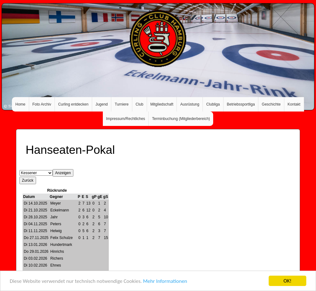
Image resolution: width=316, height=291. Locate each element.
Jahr (54, 217)
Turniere (122, 104)
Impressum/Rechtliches (125, 119)
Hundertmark (61, 244)
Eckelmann (59, 210)
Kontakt (293, 104)
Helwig (56, 231)
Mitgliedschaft (161, 104)
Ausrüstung (189, 104)
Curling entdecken (73, 104)
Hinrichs (57, 251)
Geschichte (271, 104)
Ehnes (55, 265)
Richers (56, 258)
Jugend (101, 104)
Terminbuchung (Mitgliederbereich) (181, 119)
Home (20, 104)
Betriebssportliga (241, 104)
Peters (55, 224)
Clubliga (213, 104)
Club (139, 104)
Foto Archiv (41, 104)
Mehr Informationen (165, 281)
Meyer (55, 203)
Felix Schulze (61, 238)
